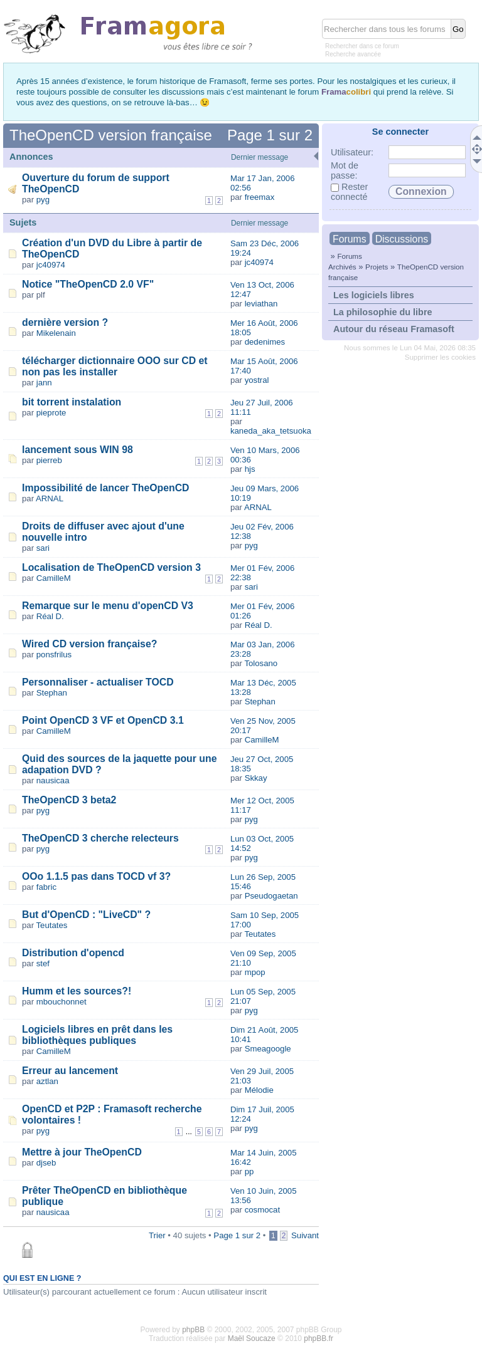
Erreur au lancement (70, 1070)
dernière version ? (65, 322)
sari (43, 548)
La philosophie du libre (382, 312)
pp (249, 1171)
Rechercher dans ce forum (362, 46)
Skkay (256, 778)
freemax (260, 197)
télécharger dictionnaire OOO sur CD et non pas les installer (115, 366)
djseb (46, 1162)
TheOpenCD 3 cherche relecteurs (100, 838)
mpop (255, 972)
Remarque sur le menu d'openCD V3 (107, 605)
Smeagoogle (268, 1048)
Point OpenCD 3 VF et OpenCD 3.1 (103, 720)
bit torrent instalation (71, 402)
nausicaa (53, 780)
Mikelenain (56, 333)
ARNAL (49, 498)
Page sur (270, 135)
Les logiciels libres (373, 295)
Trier (157, 1235)
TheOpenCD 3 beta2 (69, 800)
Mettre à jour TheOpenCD (82, 1152)
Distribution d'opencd (73, 952)
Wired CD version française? (89, 644)
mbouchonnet (61, 1001)
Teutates (52, 925)
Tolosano (260, 663)
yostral (257, 380)
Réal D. (50, 616)
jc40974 (50, 264)
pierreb (49, 460)
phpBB (193, 1329)
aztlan (47, 1081)
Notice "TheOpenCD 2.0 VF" (88, 284)
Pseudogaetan (271, 895)
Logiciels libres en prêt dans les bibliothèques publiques (97, 1035)
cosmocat (262, 1209)
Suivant (305, 1235)
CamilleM (53, 578)
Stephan (51, 692)
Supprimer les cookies (440, 357)
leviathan (261, 303)
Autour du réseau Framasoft (393, 329)
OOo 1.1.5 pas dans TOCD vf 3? (96, 876)
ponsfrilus (54, 654)
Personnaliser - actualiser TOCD (98, 682)
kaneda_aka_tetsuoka (270, 431)
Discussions (401, 239)
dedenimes (265, 342)
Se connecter (400, 132)
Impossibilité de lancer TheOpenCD (106, 488)
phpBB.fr (318, 1338)
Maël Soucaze (252, 1338)
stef (43, 963)
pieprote (51, 412)
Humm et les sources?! (76, 991)
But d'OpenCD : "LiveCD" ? (86, 914)
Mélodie (259, 1090)
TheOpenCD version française (110, 135)
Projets (376, 267)
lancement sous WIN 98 (77, 449)
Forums (350, 239)
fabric (46, 887)
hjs (250, 469)
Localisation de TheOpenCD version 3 (111, 567)
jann (44, 382)
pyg (43, 199)
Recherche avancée (353, 54)
